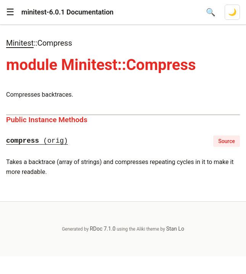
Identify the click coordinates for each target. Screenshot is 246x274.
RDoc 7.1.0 (103, 229)
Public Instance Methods (46, 119)
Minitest (20, 43)
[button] (10, 12)
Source (226, 141)
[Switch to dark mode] (232, 12)
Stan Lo (175, 229)
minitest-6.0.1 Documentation (67, 12)
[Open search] (211, 12)
